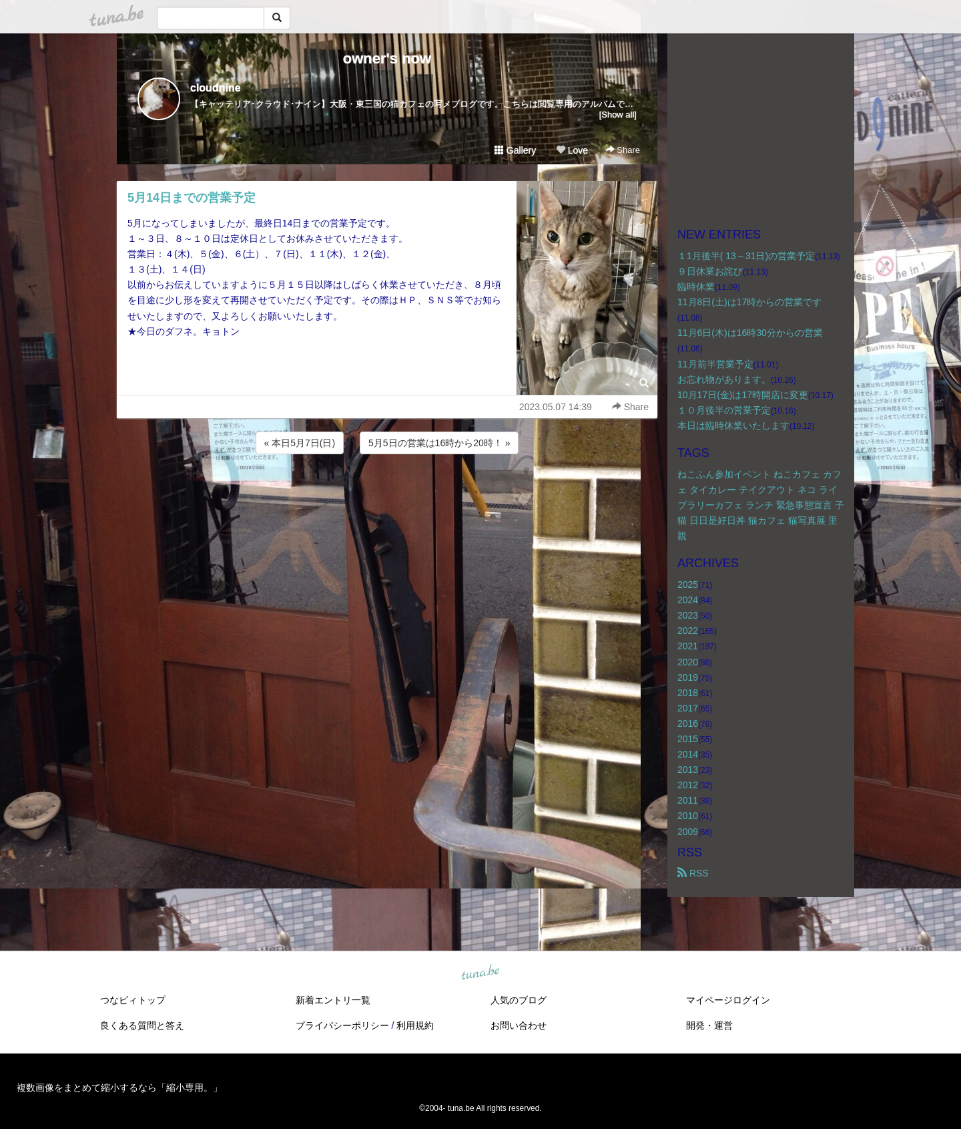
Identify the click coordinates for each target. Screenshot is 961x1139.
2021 (687, 646)
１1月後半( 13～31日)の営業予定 (746, 256)
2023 (687, 615)
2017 (687, 708)
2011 (687, 800)
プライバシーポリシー (342, 1025)
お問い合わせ (519, 1025)
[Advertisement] (387, 493)
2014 (687, 754)
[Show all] (618, 115)
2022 (687, 630)
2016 (687, 723)
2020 (687, 662)
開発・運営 (709, 1025)
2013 (687, 769)
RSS (693, 873)
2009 (687, 831)
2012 (687, 785)
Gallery (515, 150)
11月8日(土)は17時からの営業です (749, 302)
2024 (687, 600)
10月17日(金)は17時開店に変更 (742, 394)
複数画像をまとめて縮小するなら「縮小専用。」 (119, 1087)
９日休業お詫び (710, 271)
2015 (687, 739)
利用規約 (415, 1025)
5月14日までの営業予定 (191, 197)
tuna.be (480, 973)
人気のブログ (519, 1000)
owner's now (387, 58)
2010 (687, 815)
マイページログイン (728, 1000)
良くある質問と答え (142, 1025)
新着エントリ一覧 (333, 1000)
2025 (687, 584)
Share (623, 150)
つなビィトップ (133, 1000)
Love (572, 150)
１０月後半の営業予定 (724, 410)
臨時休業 (696, 286)
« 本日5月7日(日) (300, 443)
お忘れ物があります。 (724, 379)
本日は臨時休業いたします (733, 425)
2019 (687, 677)
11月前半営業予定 (715, 364)
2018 (687, 692)
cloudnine (215, 88)
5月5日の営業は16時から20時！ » (439, 443)
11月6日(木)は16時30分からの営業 (750, 332)
